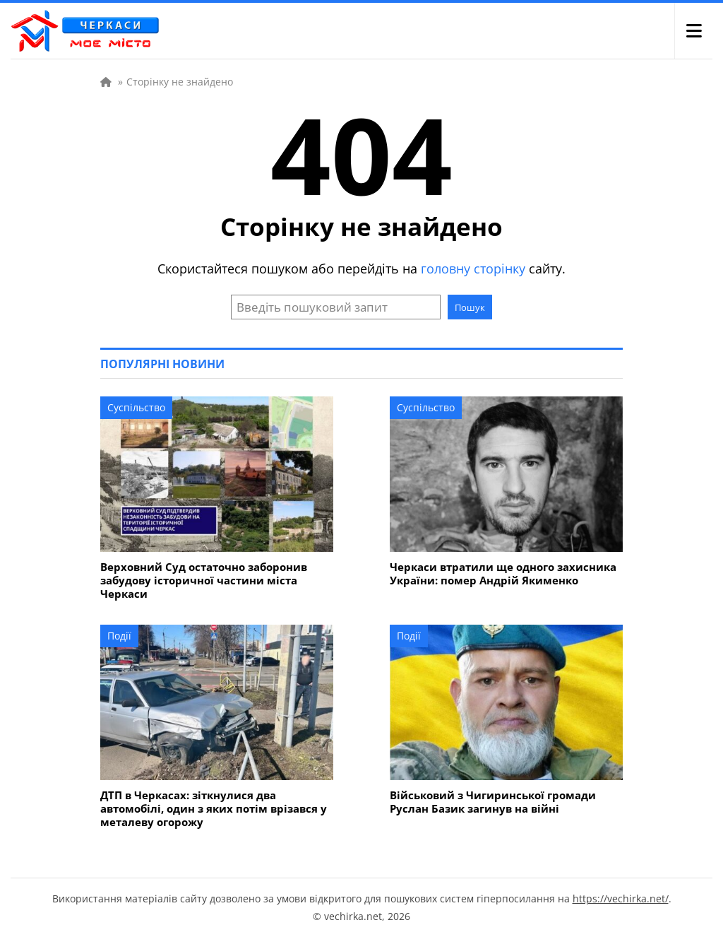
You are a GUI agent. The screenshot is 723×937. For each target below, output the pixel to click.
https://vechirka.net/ (621, 898)
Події (119, 635)
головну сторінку (473, 268)
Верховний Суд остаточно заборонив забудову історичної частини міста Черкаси (203, 580)
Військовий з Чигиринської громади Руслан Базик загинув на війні (493, 802)
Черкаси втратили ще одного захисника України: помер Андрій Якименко (503, 573)
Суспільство (136, 407)
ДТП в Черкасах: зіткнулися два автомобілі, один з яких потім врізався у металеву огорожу (213, 809)
